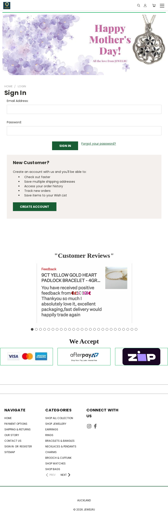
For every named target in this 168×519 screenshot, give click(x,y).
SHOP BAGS (52, 469)
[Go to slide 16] (94, 329)
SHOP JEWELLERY (55, 424)
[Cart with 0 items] (154, 5)
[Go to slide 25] (132, 329)
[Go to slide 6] (53, 329)
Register (26, 446)
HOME (8, 418)
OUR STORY (11, 435)
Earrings (51, 429)
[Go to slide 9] (65, 329)
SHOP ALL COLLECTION (59, 418)
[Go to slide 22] (119, 329)
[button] (84, 341)
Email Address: (17, 101)
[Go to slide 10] (69, 329)
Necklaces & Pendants (60, 446)
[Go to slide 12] (78, 329)
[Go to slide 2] (36, 329)
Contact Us (12, 441)
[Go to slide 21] (115, 329)
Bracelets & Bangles (60, 441)
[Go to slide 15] (90, 329)
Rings (49, 435)
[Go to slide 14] (86, 329)
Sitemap (9, 452)
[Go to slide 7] (57, 329)
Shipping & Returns (17, 429)
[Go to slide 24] (127, 329)
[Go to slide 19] (107, 329)
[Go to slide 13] (82, 329)
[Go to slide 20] (111, 329)
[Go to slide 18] (103, 329)
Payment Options (15, 424)
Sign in (9, 446)
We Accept (84, 341)
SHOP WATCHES (55, 463)
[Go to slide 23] (123, 329)
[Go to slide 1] (32, 329)
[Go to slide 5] (48, 329)
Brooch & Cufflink (58, 458)
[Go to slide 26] (136, 329)
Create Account (34, 207)
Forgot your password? (98, 143)
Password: (14, 122)
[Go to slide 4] (44, 329)
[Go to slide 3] (40, 329)
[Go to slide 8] (61, 329)
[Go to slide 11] (73, 329)
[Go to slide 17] (98, 329)
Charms (51, 452)
